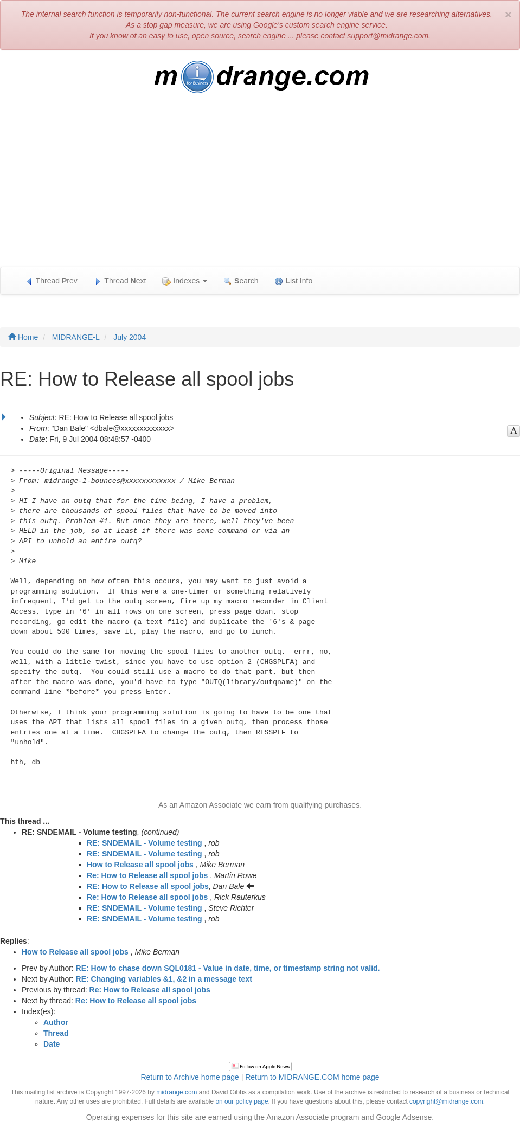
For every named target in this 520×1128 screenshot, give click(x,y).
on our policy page (241, 1101)
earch (240, 281)
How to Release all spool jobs (140, 864)
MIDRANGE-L (76, 337)
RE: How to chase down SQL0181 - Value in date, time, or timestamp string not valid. (228, 968)
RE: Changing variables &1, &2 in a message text (164, 979)
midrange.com (176, 1092)
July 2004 (129, 337)
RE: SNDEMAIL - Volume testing (144, 843)
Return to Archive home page (189, 1077)
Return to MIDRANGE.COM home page (312, 1077)
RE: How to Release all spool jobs (148, 886)
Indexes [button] (184, 281)
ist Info (293, 281)
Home (23, 337)
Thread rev (51, 281)
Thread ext (120, 281)
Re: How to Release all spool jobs (147, 875)
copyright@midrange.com (446, 1101)
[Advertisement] (260, 185)
